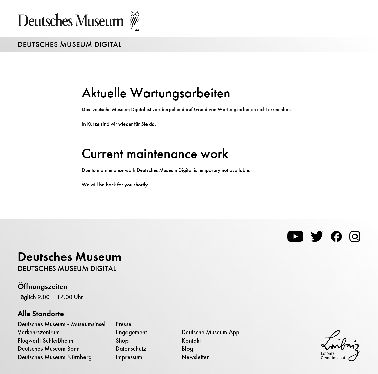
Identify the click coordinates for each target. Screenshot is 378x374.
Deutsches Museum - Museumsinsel (62, 324)
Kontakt (191, 340)
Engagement (131, 332)
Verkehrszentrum (39, 332)
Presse (123, 324)
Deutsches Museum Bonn (49, 348)
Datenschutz (131, 348)
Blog (187, 348)
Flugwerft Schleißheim (45, 340)
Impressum (129, 357)
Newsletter (195, 357)
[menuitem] (65, 324)
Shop (122, 340)
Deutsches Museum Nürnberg (55, 357)
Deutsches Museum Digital (70, 44)
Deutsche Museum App (210, 332)
